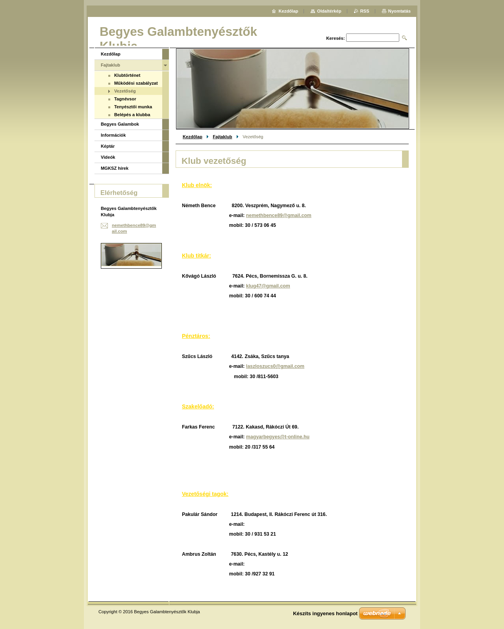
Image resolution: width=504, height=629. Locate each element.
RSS (364, 11)
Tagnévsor (125, 98)
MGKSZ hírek (114, 168)
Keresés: (335, 38)
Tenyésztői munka (133, 106)
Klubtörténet (127, 75)
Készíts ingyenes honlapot (325, 613)
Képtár (108, 146)
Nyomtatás (399, 11)
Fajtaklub (222, 136)
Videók (108, 157)
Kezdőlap (192, 136)
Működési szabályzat (136, 83)
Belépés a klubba (132, 114)
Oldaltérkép (329, 11)
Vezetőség (125, 91)
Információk (113, 135)
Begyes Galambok (120, 124)
